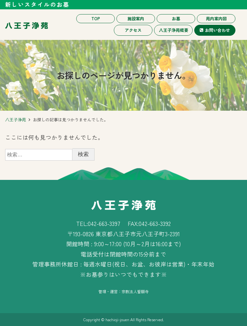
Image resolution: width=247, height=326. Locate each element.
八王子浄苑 (15, 119)
